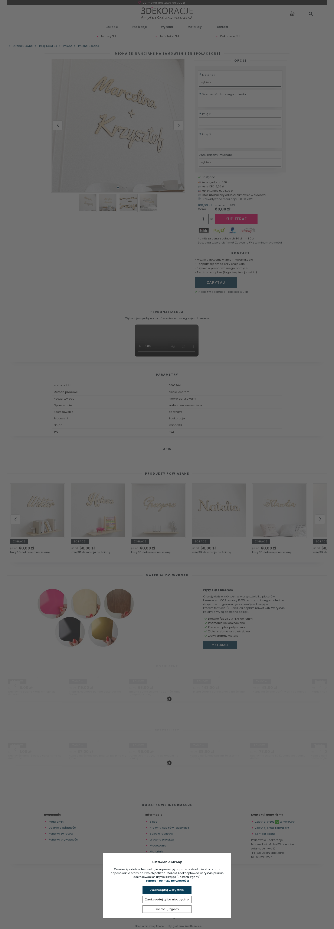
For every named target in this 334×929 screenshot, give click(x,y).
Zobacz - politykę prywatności (167, 881)
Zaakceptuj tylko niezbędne (167, 899)
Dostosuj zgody (167, 909)
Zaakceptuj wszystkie (167, 890)
